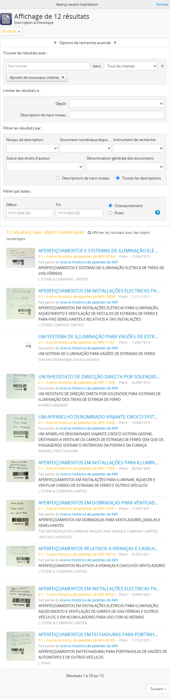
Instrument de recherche (134, 139)
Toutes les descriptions (138, 178)
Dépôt (61, 103)
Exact (116, 212)
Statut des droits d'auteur (28, 158)
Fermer (162, 4)
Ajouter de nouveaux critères (37, 77)
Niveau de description (24, 139)
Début (11, 204)
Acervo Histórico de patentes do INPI (89, 262)
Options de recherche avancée (85, 42)
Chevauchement (125, 205)
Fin (58, 204)
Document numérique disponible (86, 139)
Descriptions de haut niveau (82, 178)
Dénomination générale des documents (120, 158)
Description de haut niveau (43, 114)
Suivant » (158, 688)
